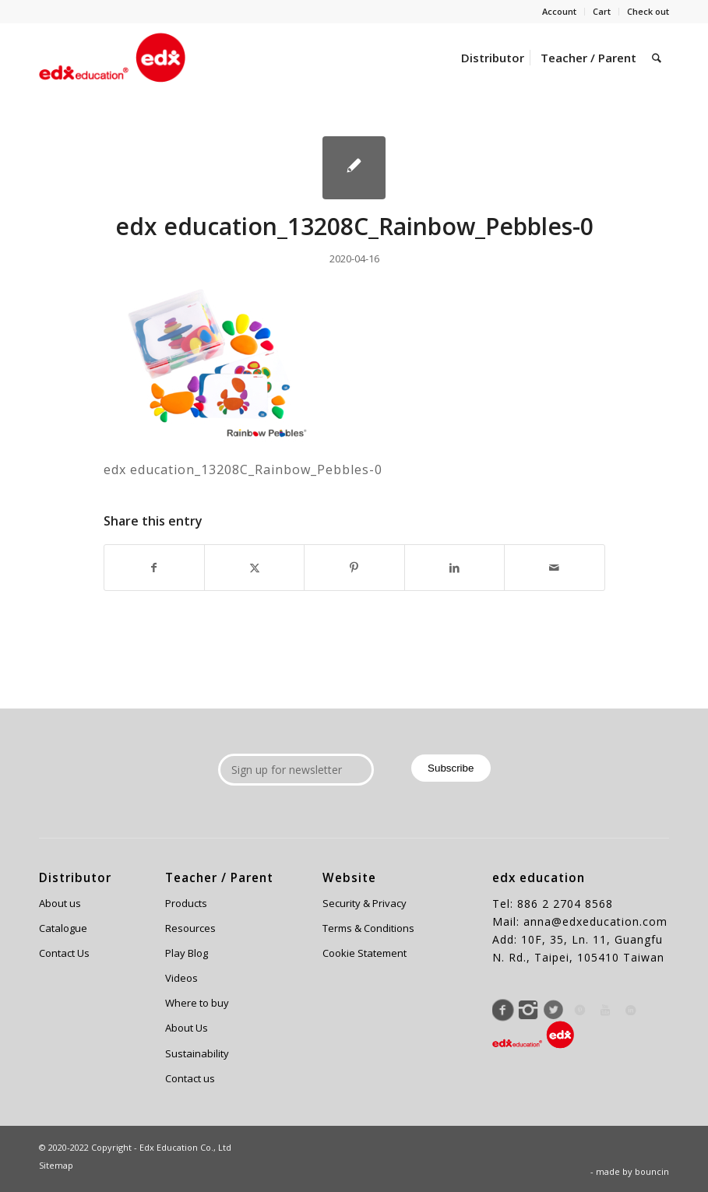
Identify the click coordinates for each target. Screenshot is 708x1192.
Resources (190, 928)
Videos (181, 978)
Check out (648, 11)
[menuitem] (559, 12)
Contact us (190, 1078)
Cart (602, 11)
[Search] (656, 58)
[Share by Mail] (554, 567)
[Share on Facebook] (154, 567)
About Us (186, 1028)
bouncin (652, 1171)
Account (559, 11)
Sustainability (197, 1053)
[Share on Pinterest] (354, 567)
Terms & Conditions (368, 928)
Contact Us (64, 953)
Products (186, 903)
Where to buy (197, 1003)
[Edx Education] (112, 58)
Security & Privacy (364, 903)
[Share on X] (254, 567)
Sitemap (56, 1165)
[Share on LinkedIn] (454, 567)
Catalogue (63, 928)
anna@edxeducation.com (595, 921)
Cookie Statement (364, 953)
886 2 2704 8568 (565, 903)
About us (60, 903)
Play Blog (186, 953)
